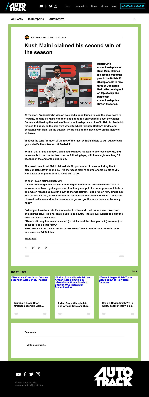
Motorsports (36, 19)
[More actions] (123, 37)
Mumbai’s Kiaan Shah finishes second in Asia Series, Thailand (27, 304)
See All (135, 271)
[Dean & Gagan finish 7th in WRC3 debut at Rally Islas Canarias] (118, 287)
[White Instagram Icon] (55, 6)
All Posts (17, 19)
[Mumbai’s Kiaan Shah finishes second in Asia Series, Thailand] (30, 287)
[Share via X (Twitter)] (32, 248)
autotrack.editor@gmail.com (29, 385)
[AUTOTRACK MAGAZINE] (132, 6)
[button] (134, 19)
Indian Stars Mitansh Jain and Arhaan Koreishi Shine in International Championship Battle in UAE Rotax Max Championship (73, 304)
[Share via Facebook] (26, 248)
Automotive (56, 19)
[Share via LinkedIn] (39, 248)
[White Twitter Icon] (51, 6)
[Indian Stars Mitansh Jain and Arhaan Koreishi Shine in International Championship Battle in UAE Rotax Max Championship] (74, 287)
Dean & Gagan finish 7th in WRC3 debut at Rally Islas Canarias (117, 304)
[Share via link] (45, 248)
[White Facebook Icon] (46, 6)
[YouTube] (41, 6)
